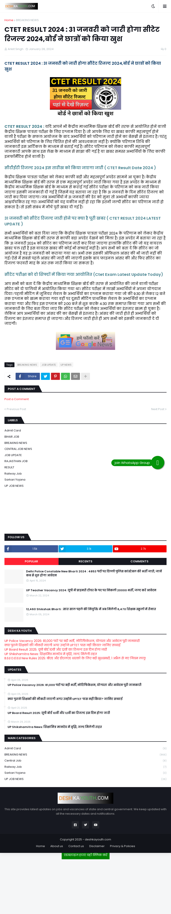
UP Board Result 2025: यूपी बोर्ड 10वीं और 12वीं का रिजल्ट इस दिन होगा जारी (55, 649)
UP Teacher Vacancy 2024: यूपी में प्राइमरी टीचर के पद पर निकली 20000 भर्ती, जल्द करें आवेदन (91, 590)
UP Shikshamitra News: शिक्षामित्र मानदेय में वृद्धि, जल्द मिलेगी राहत (50, 654)
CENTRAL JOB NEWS (18, 449)
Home (8, 20)
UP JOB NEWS (14, 486)
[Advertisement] (85, 885)
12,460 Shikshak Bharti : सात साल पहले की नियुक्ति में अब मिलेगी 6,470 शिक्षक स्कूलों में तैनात (91, 609)
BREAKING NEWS (27, 20)
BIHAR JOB (11, 437)
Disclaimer (97, 846)
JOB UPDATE (49, 365)
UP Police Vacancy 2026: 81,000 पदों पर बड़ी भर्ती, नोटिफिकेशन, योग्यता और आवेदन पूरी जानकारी (72, 641)
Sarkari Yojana (14, 479)
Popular (31, 561)
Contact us (76, 846)
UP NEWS (66, 365)
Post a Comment (16, 399)
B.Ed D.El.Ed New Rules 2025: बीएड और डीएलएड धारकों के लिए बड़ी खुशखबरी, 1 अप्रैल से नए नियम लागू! (75, 658)
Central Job (85, 760)
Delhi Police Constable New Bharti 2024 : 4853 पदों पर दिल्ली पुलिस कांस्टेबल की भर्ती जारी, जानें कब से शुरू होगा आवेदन (94, 573)
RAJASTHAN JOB (16, 461)
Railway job (13, 473)
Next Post (157, 409)
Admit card (12, 430)
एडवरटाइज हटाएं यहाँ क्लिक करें (85, 855)
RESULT (9, 467)
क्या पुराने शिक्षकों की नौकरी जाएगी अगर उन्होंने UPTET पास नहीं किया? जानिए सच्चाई (62, 645)
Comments (139, 561)
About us (56, 846)
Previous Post (16, 409)
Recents (85, 561)
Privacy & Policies (122, 846)
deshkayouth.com (98, 839)
